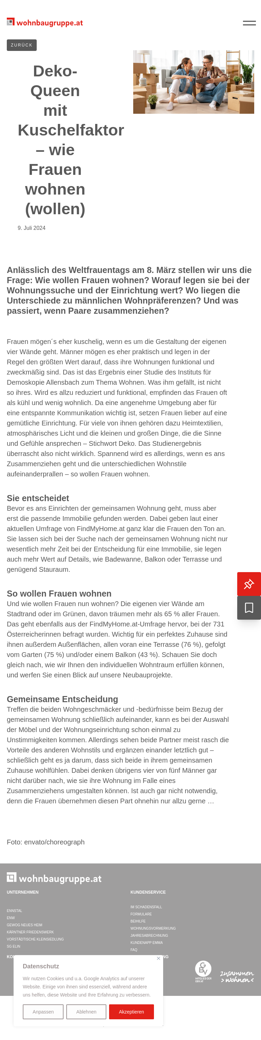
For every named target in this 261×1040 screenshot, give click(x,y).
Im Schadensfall (146, 907)
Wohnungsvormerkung (153, 928)
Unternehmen (22, 892)
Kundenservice (148, 892)
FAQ (133, 950)
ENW (11, 918)
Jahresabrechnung (149, 935)
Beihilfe (137, 921)
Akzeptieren (131, 1012)
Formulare (141, 914)
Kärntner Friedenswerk (30, 932)
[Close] (158, 958)
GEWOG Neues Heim (24, 925)
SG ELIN (13, 946)
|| (251, 23)
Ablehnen (86, 1012)
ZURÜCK (22, 45)
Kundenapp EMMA (146, 943)
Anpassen (43, 1012)
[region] (88, 990)
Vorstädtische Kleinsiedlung (35, 939)
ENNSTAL (14, 911)
